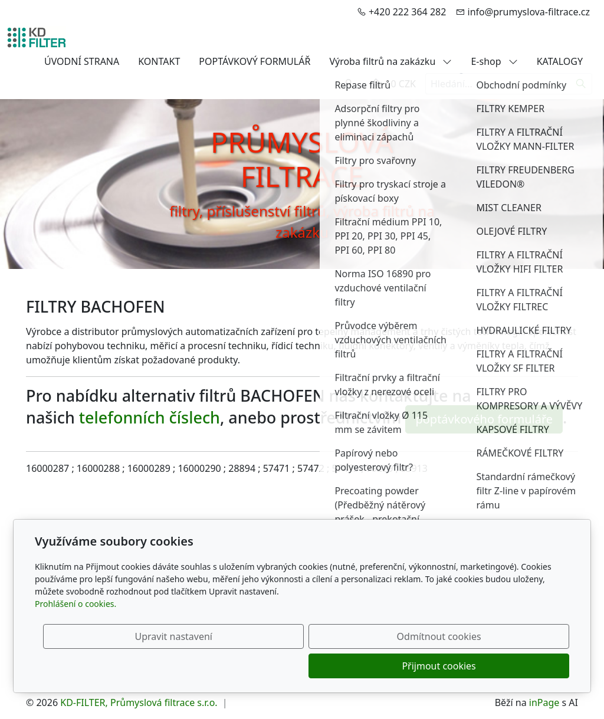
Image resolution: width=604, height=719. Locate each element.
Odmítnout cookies (395, 665)
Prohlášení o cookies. (75, 633)
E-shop (494, 61)
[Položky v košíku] (376, 83)
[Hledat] (581, 83)
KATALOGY (560, 61)
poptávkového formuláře (484, 419)
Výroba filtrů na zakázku (390, 61)
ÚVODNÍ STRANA (81, 61)
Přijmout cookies (512, 665)
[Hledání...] (497, 83)
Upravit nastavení (276, 665)
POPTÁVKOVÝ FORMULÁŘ (254, 61)
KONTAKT (159, 61)
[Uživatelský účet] (348, 83)
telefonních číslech (149, 417)
